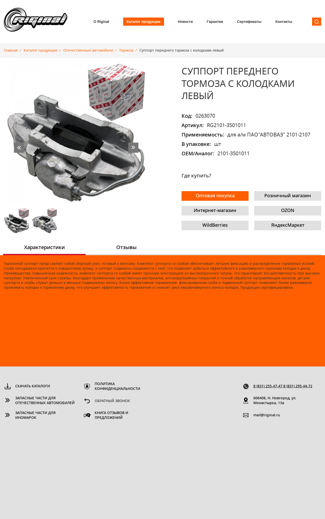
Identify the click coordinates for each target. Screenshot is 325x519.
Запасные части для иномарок (35, 415)
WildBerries (215, 225)
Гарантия (215, 22)
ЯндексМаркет (287, 225)
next (133, 148)
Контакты (283, 22)
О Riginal (101, 22)
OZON (287, 210)
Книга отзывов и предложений (111, 415)
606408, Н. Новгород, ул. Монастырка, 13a (274, 400)
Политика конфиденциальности (117, 386)
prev (19, 148)
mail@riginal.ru (266, 415)
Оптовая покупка (215, 196)
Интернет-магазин (215, 210)
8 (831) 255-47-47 (267, 386)
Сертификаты (249, 22)
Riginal (35, 22)
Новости (185, 22)
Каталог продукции (143, 22)
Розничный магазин (287, 196)
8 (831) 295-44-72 (297, 386)
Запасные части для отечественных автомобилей (45, 400)
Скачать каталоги (32, 386)
